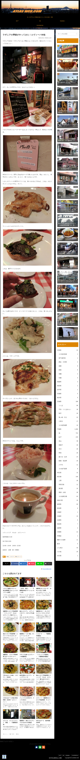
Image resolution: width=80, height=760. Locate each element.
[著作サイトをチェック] (36, 747)
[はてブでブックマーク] (23, 563)
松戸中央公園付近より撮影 (55, 757)
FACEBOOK (75, 755)
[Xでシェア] (7, 563)
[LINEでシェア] (40, 563)
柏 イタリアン (10, 556)
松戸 (60, 755)
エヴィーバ (18, 556)
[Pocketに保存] (31, 563)
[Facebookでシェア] (15, 563)
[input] (67, 34)
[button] (48, 563)
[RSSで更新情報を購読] (43, 747)
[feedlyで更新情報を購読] (40, 747)
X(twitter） (68, 755)
